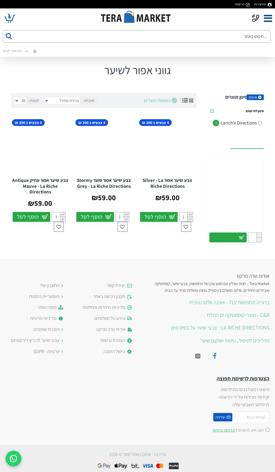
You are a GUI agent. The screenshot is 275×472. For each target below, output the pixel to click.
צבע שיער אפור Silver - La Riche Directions (167, 183)
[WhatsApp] (13, 458)
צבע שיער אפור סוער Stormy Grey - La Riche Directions (104, 183)
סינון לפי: (88, 100)
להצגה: (34, 100)
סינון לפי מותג (255, 111)
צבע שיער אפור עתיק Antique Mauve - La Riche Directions (40, 186)
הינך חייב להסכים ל (240, 430)
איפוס (253, 97)
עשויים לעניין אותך (247, 142)
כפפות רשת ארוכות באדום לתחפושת (236, 215)
